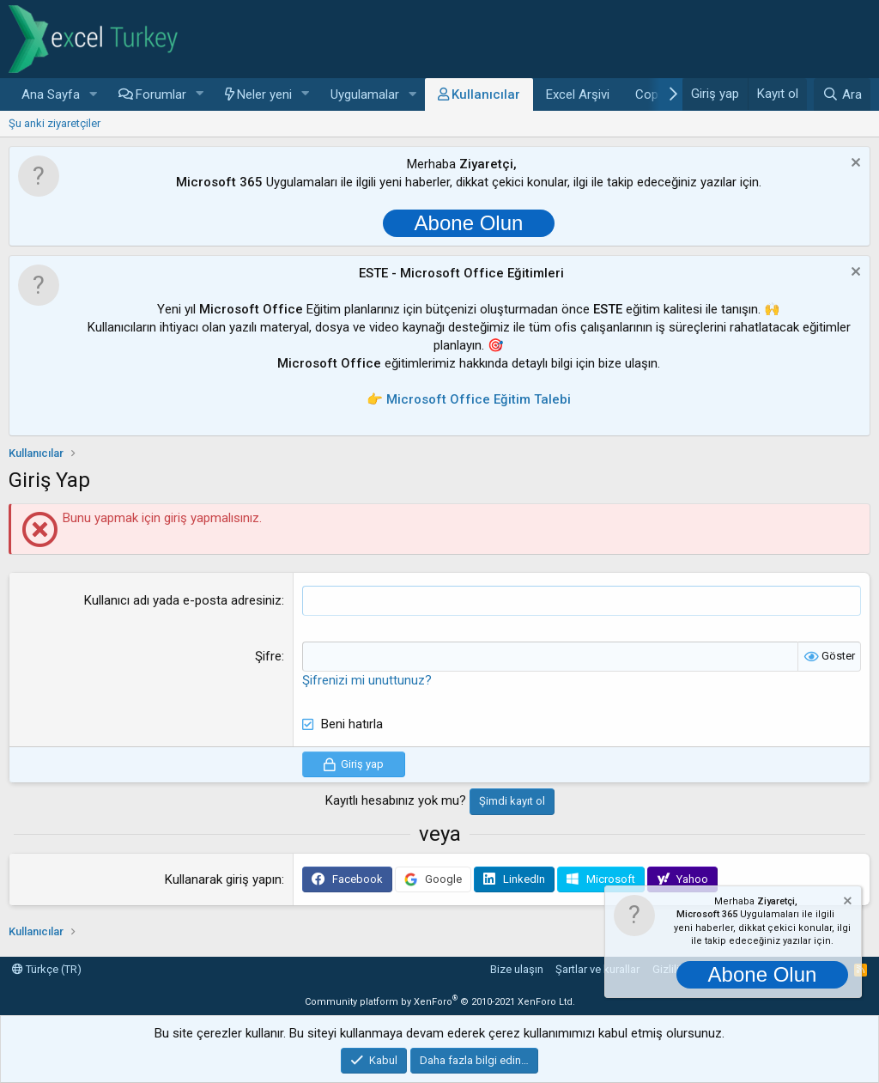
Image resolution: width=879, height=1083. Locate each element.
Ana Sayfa (50, 94)
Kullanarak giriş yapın (223, 879)
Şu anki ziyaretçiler (54, 123)
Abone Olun (469, 222)
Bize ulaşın (516, 969)
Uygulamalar (364, 94)
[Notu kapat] (853, 164)
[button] (94, 95)
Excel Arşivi (577, 94)
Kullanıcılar (486, 94)
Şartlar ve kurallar (597, 969)
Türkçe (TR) (47, 969)
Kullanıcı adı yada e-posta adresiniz (183, 600)
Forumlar (161, 94)
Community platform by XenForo (440, 1001)
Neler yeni (264, 94)
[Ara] (842, 94)
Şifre (268, 656)
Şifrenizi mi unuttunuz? (367, 680)
